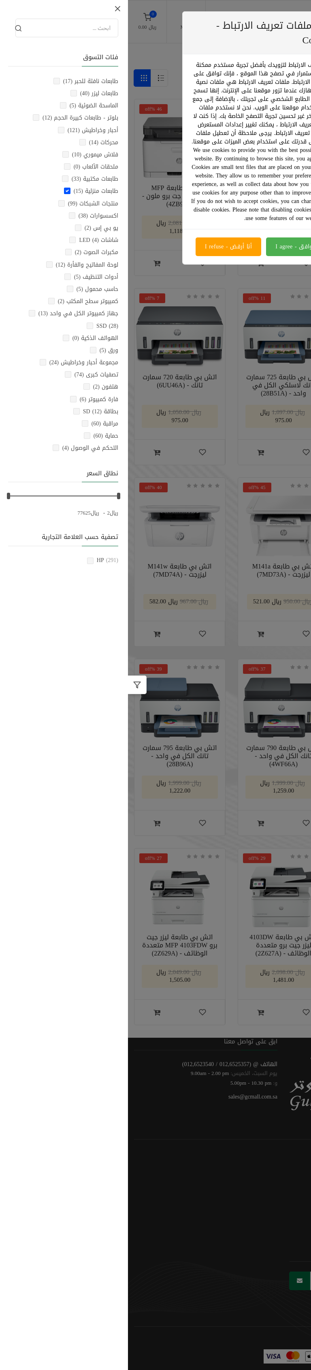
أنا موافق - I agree (171, 246)
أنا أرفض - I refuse (100, 246)
